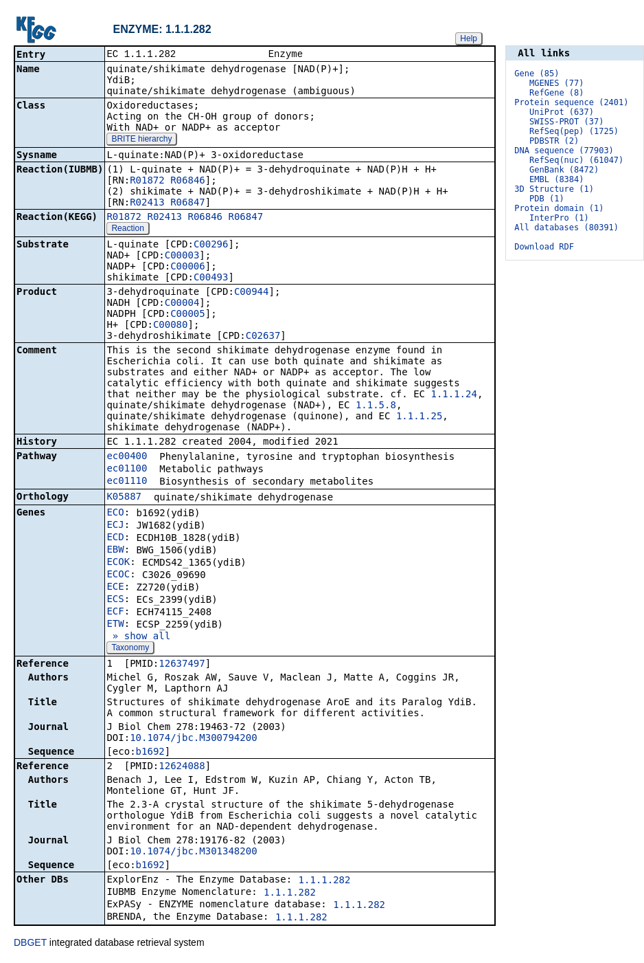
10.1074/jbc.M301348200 (193, 852)
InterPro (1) (559, 218)
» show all (138, 637)
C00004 (182, 303)
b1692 (150, 752)
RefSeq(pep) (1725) (574, 131)
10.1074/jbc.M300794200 (193, 738)
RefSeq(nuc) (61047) (576, 160)
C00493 (211, 278)
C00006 (187, 267)
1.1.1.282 (325, 881)
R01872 (147, 181)
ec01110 (126, 481)
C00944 (251, 292)
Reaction (127, 229)
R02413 (147, 203)
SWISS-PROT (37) (566, 121)
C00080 (170, 325)
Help (468, 38)
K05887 (123, 497)
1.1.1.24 (453, 395)
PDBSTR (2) (554, 141)
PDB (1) (546, 198)
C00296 (211, 245)
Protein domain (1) (558, 208)
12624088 (182, 767)
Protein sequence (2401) (571, 102)
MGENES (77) (556, 83)
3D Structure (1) (554, 189)
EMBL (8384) (556, 179)
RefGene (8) (556, 93)
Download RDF (544, 247)
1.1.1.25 (419, 417)
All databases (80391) (566, 227)
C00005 (187, 314)
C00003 (182, 256)
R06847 (187, 203)
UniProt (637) (561, 112)
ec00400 (126, 457)
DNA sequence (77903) (564, 150)
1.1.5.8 (376, 406)
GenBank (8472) (564, 170)
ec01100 (126, 469)
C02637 (263, 336)
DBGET (30, 943)
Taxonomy (130, 649)
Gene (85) (536, 73)
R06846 (187, 181)
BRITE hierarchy (141, 140)
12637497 (182, 664)
